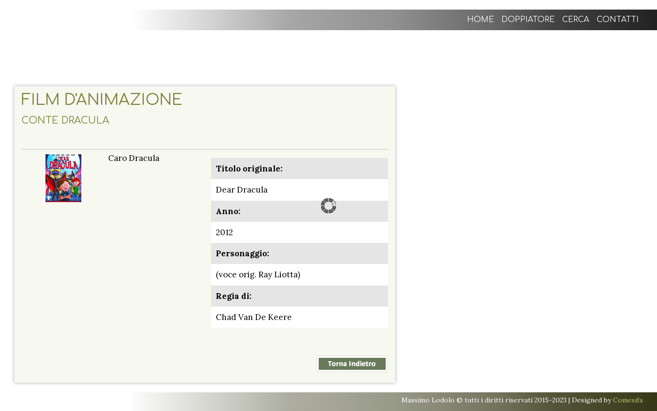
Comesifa (628, 400)
